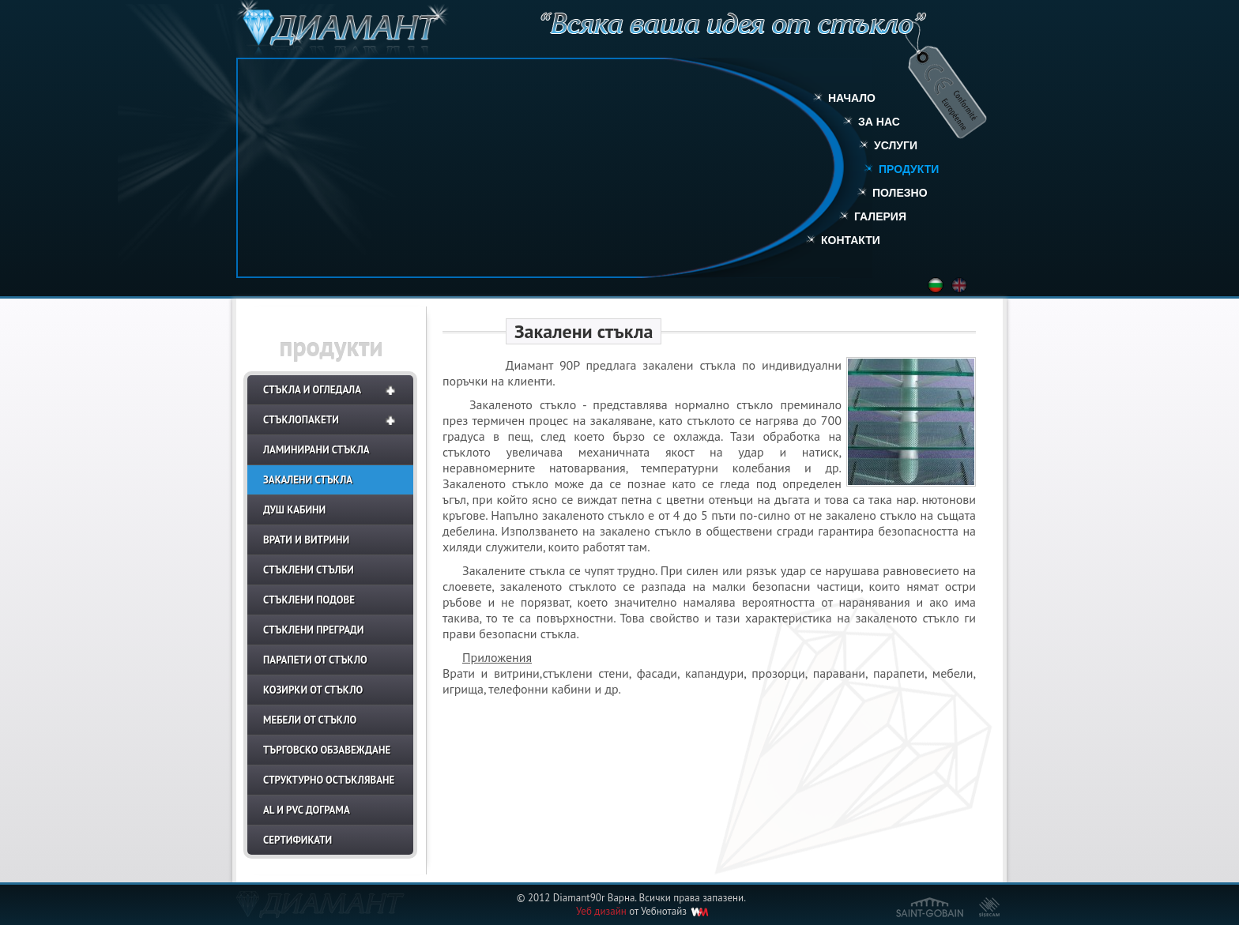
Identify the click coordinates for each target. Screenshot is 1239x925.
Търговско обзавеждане (326, 750)
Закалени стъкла (307, 480)
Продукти (909, 169)
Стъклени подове (309, 600)
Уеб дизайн (601, 911)
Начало (852, 98)
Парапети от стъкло (315, 660)
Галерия (880, 216)
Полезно (900, 192)
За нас (879, 121)
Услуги (895, 145)
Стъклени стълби (308, 570)
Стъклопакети (301, 420)
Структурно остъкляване (328, 780)
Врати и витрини (306, 540)
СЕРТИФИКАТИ (297, 840)
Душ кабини (294, 510)
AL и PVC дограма (306, 810)
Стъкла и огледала (312, 390)
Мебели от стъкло (309, 720)
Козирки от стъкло (313, 690)
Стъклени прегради (313, 630)
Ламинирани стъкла (316, 450)
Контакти (850, 240)
